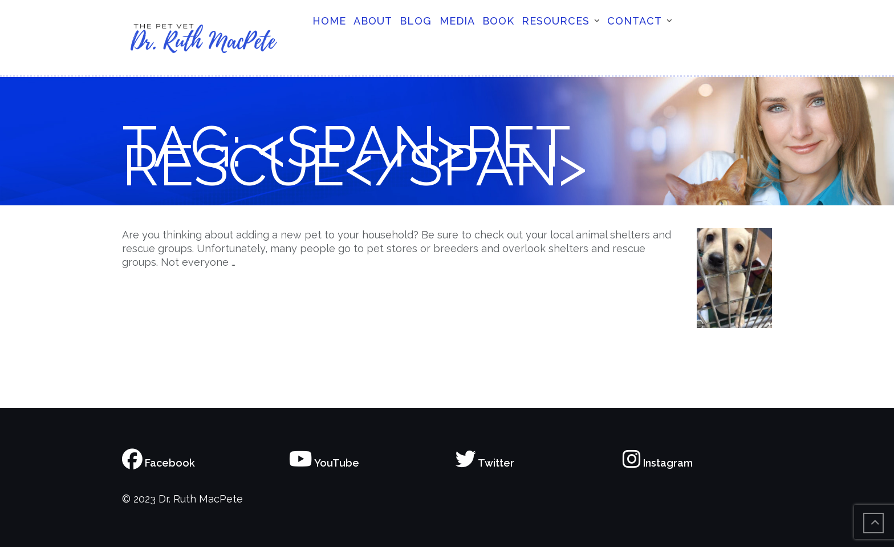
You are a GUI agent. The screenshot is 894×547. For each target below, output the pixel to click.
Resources (556, 21)
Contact (634, 21)
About (372, 21)
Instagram (658, 463)
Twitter (485, 463)
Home (329, 21)
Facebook (158, 463)
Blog (416, 21)
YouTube (324, 463)
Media (457, 21)
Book (498, 21)
